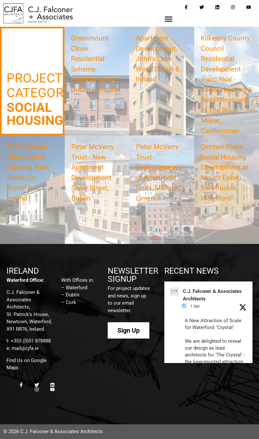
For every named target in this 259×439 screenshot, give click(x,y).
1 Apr (195, 306)
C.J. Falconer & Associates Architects (212, 295)
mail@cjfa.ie (25, 348)
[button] (168, 19)
